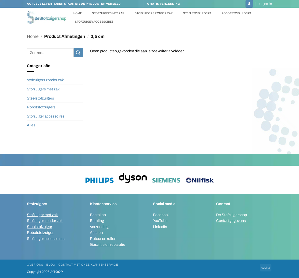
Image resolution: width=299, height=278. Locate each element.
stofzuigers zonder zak (45, 80)
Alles (31, 125)
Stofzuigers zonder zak (154, 13)
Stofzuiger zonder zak (45, 221)
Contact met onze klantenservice (88, 264)
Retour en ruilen (103, 239)
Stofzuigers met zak (108, 13)
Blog (50, 264)
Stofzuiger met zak (42, 215)
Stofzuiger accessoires (94, 22)
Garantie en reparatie (107, 244)
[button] (249, 4)
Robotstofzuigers (236, 13)
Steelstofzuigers (197, 13)
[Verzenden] (78, 52)
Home (77, 13)
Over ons (35, 264)
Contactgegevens (231, 221)
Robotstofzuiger (40, 233)
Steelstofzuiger (39, 227)
